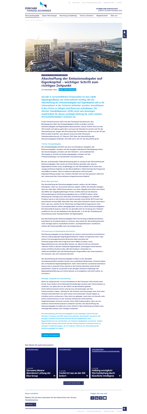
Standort (45, 75)
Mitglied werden (109, 2)
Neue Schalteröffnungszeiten (91, 2)
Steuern (53, 75)
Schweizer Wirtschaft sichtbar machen (105, 351)
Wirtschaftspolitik (37, 20)
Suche (69, 2)
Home (27, 20)
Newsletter (76, 2)
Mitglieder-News (32, 349)
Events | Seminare (87, 16)
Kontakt (119, 2)
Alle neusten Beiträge (72, 383)
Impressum (80, 411)
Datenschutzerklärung (94, 411)
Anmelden (29, 404)
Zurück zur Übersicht (50, 335)
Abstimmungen (62, 75)
